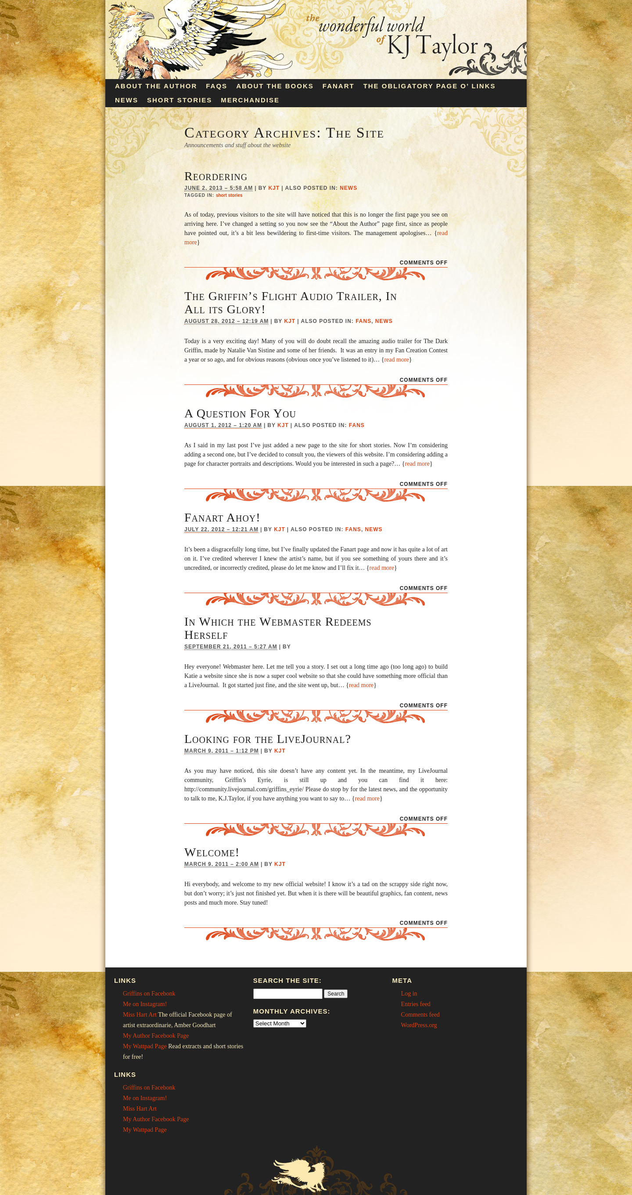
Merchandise (250, 100)
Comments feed (420, 1014)
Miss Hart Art (140, 1014)
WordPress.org (419, 1025)
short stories (229, 195)
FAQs (216, 86)
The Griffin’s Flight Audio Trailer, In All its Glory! (290, 302)
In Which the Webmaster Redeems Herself (278, 628)
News (126, 100)
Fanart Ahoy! (222, 517)
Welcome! (212, 852)
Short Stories (179, 100)
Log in (409, 993)
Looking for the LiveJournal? (267, 739)
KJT (274, 188)
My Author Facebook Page (156, 1035)
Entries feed (416, 1004)
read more (396, 359)
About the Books (275, 86)
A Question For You (240, 413)
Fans (363, 321)
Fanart (339, 86)
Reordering (216, 176)
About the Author (156, 86)
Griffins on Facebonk (149, 993)
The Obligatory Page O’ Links (429, 86)
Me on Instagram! (145, 1004)
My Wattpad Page (145, 1046)
